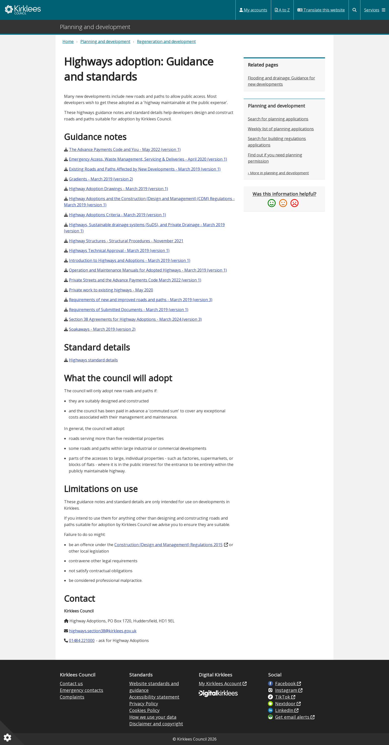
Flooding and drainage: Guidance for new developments (281, 81)
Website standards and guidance (154, 686)
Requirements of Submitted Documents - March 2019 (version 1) (128, 309)
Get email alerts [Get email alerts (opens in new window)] (293, 717)
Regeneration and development (166, 41)
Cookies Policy (144, 710)
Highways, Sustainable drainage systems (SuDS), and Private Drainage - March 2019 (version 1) (144, 228)
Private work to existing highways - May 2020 (111, 290)
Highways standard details (93, 360)
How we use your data (152, 717)
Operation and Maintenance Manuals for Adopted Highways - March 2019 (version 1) (148, 270)
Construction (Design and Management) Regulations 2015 (168, 544)
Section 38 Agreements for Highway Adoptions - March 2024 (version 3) (135, 319)
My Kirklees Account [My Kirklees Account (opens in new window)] (220, 683)
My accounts (253, 10)
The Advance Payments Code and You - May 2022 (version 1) (125, 149)
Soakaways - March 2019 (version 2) (102, 329)
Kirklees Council (23, 9)
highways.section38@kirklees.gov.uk (102, 631)
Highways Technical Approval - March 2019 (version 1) (119, 250)
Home (68, 41)
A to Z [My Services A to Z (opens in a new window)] (282, 10)
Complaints (72, 697)
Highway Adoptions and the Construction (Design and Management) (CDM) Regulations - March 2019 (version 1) (149, 202)
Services (374, 10)
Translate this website (321, 10)
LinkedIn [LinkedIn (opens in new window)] (284, 710)
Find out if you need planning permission (275, 158)
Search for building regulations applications (277, 142)
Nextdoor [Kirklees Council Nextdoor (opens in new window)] (286, 704)
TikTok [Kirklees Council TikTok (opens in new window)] (283, 697)
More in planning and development (279, 172)
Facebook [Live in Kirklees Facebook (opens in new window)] (286, 683)
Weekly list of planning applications (281, 129)
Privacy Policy (143, 704)
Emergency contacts (81, 690)
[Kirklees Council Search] (354, 10)
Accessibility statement (154, 697)
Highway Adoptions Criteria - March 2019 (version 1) (117, 214)
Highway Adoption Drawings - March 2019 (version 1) (118, 188)
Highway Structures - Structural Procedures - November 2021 (126, 241)
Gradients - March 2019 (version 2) (101, 179)
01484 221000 (82, 640)
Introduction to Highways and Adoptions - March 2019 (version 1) (129, 260)
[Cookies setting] (8, 738)
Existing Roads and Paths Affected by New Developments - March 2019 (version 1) (145, 169)
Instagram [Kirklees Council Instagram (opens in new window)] (286, 690)
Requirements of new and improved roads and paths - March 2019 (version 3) (140, 299)
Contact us (71, 683)
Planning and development (105, 41)
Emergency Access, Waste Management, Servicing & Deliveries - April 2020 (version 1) (148, 159)
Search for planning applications (278, 119)
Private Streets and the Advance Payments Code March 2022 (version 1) (135, 280)
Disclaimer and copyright (156, 724)
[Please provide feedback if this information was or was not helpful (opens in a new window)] (284, 199)
